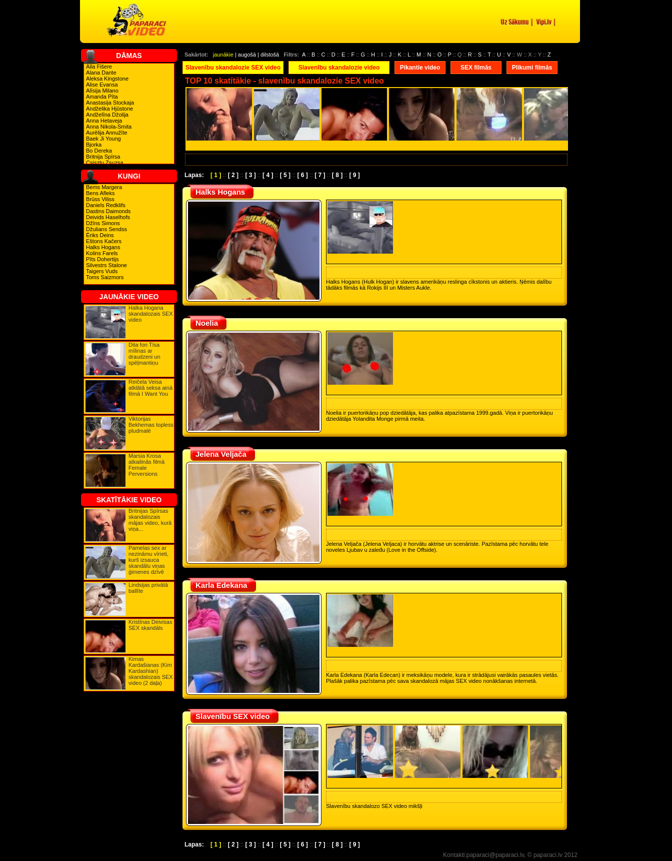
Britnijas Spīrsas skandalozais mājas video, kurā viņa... (150, 520)
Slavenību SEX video (233, 716)
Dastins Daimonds (108, 211)
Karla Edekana (221, 585)
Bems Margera (104, 187)
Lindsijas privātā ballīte (148, 588)
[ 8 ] (337, 175)
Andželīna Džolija (107, 115)
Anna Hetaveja (104, 121)
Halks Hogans (103, 247)
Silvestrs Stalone (106, 265)
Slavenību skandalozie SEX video (233, 67)
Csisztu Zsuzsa (105, 163)
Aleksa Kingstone (107, 79)
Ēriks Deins (100, 235)
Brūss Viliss (100, 199)
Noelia (207, 323)
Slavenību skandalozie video (339, 67)
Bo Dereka (99, 151)
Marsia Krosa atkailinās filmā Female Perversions (146, 465)
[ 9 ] (355, 175)
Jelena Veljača (221, 454)
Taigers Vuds (102, 271)
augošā (247, 55)
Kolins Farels (102, 253)
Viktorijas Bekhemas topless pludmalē (151, 425)
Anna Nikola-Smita (109, 127)
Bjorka (94, 145)
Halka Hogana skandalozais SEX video (150, 314)
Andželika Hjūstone (109, 109)
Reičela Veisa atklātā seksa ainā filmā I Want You (150, 388)
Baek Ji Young (103, 139)
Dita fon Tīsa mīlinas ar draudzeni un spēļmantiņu (144, 354)
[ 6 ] (302, 175)
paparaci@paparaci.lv (495, 854)
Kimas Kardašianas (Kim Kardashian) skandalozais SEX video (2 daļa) (150, 671)
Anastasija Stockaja (110, 103)
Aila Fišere (99, 67)
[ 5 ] (285, 175)
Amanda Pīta (102, 97)
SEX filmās (476, 67)
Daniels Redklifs (106, 205)
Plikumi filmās (532, 67)
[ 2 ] (233, 175)
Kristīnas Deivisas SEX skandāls (150, 625)
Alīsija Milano (102, 91)
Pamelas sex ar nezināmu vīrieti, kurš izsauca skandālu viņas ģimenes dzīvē (148, 560)
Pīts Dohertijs (102, 259)
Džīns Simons (103, 223)
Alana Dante (101, 73)
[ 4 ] (267, 175)
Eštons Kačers (104, 241)
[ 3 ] (250, 175)
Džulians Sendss (106, 229)
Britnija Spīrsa (103, 157)
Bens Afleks (100, 193)
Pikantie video (420, 67)
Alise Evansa (102, 85)
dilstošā (269, 55)
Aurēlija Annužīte (107, 133)
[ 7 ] (319, 175)
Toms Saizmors (105, 277)
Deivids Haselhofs (108, 217)
